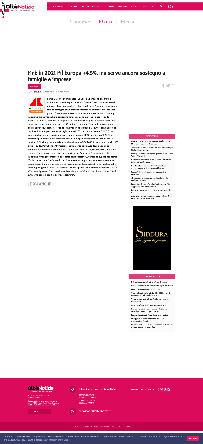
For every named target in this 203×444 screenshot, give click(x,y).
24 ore (106, 22)
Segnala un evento (86, 403)
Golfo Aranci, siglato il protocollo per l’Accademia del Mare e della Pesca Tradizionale (150, 197)
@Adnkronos (62, 91)
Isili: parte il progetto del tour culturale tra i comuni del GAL (151, 191)
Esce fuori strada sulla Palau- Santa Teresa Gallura (149, 315)
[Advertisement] (101, 48)
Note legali (116, 427)
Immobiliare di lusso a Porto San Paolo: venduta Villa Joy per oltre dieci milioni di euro (150, 185)
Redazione (76, 427)
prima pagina (80, 22)
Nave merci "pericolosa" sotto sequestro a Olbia (148, 305)
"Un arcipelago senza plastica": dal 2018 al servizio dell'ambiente (150, 300)
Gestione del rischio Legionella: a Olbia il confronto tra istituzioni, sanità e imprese (151, 160)
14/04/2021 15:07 (35, 91)
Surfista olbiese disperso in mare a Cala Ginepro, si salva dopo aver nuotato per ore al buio (150, 310)
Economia (72, 6)
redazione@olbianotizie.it (95, 411)
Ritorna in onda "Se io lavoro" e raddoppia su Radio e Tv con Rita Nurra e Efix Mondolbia (151, 326)
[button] (162, 6)
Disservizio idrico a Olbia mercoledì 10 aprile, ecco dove (152, 285)
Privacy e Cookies (101, 427)
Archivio (127, 427)
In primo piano (152, 136)
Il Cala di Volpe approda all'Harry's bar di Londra (149, 282)
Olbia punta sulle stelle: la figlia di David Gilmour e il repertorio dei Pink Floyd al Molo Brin (150, 294)
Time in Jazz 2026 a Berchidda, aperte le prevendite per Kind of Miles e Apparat (152, 148)
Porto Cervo (149, 6)
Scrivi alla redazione (87, 397)
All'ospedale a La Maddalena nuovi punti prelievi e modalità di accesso (149, 179)
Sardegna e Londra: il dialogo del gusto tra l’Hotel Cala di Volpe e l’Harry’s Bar (152, 154)
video (127, 22)
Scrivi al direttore (86, 395)
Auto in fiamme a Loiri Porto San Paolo (145, 289)
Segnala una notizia (87, 400)
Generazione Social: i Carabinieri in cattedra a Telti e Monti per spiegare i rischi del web (150, 142)
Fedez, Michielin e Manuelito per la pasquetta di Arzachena (148, 173)
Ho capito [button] (193, 438)
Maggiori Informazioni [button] (59, 440)
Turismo (122, 6)
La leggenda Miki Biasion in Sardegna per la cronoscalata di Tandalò (147, 319)
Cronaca (58, 6)
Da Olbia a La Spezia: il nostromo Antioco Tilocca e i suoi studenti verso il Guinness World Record (150, 167)
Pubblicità (87, 427)
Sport (111, 6)
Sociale (135, 6)
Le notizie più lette (152, 276)
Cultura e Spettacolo (92, 6)
